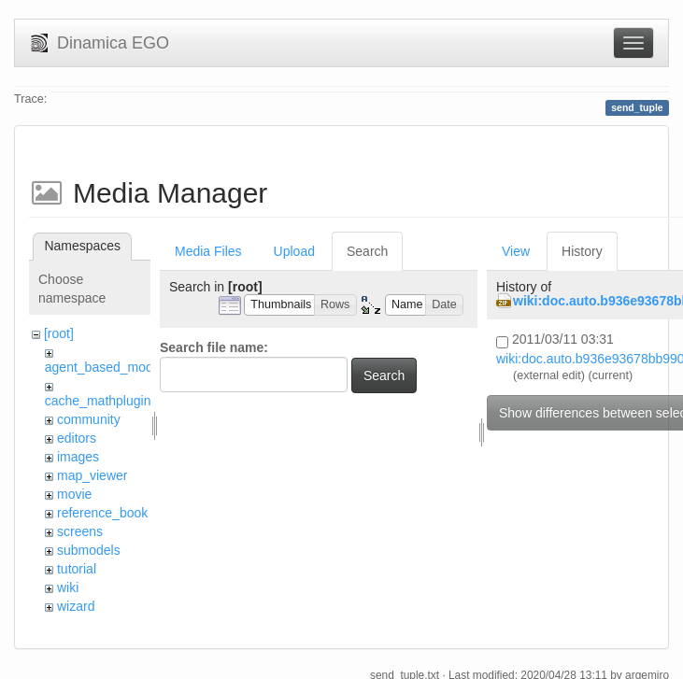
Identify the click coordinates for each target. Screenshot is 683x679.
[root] (59, 333)
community (89, 419)
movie (74, 494)
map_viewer (92, 475)
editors (76, 438)
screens (80, 531)
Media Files (208, 251)
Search (367, 251)
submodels (89, 550)
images (78, 456)
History (582, 251)
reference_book (102, 512)
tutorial (76, 568)
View (516, 251)
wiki (67, 587)
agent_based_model (104, 367)
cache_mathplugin (98, 400)
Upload (294, 251)
